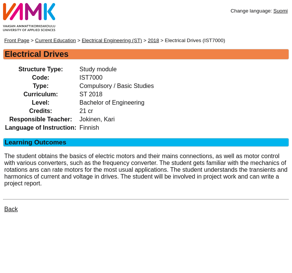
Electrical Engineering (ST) (112, 40)
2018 (153, 40)
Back (11, 209)
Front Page (16, 40)
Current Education (55, 40)
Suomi (280, 11)
